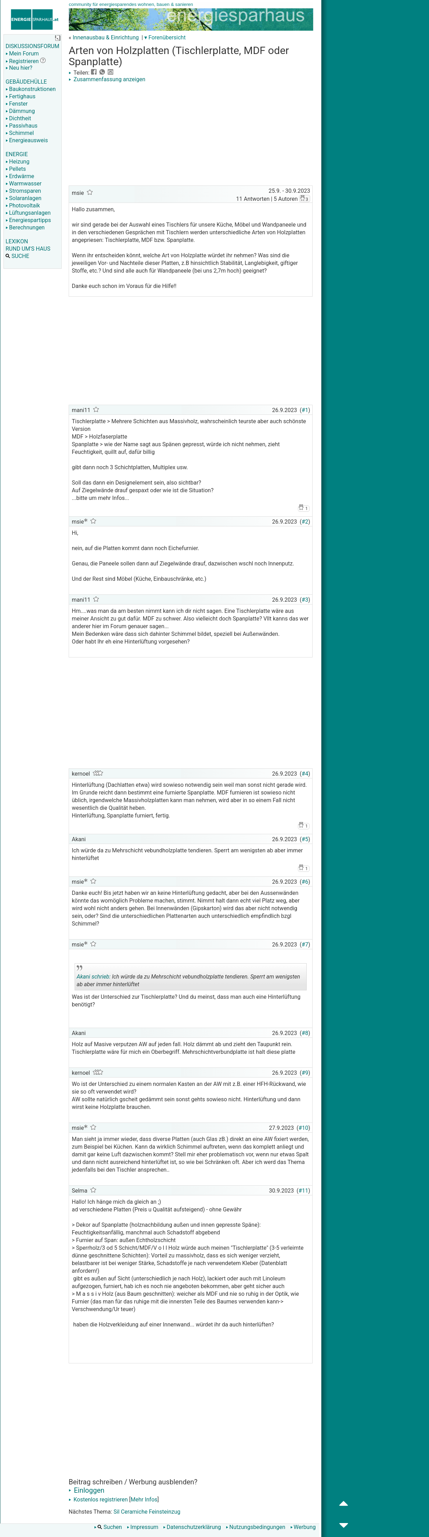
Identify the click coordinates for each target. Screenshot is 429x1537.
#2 (305, 521)
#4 (305, 773)
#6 (305, 881)
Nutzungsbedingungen (255, 1527)
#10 (303, 1128)
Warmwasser (23, 183)
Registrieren (22, 61)
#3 (305, 599)
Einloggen (87, 1490)
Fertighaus (21, 96)
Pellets (16, 169)
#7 (305, 944)
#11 (303, 1190)
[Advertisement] (191, 135)
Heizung (17, 161)
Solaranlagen (23, 198)
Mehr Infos (144, 1499)
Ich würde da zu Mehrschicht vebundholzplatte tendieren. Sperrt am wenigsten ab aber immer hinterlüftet (188, 977)
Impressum (143, 1527)
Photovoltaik (23, 205)
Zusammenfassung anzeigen (107, 79)
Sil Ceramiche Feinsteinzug (147, 1511)
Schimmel (20, 133)
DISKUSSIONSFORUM (32, 46)
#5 (305, 839)
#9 (305, 1073)
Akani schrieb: (93, 976)
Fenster (17, 103)
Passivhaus (21, 125)
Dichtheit (18, 118)
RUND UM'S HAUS (28, 248)
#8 (305, 1033)
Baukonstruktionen (31, 89)
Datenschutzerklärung (192, 1527)
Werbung (303, 1527)
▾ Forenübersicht (165, 37)
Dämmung (20, 111)
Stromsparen (23, 191)
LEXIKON (17, 241)
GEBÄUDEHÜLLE (26, 81)
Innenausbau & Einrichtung (105, 37)
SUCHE (17, 256)
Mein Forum (22, 53)
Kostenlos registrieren (98, 1499)
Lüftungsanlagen (28, 213)
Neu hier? (19, 67)
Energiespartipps (28, 220)
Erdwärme (20, 176)
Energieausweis (27, 140)
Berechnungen (25, 227)
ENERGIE (17, 154)
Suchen (108, 1527)
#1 (305, 410)
